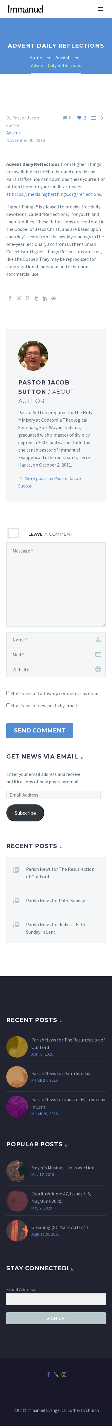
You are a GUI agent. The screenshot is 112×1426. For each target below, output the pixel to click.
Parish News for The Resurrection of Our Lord (60, 872)
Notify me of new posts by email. (44, 706)
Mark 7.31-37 (72, 1227)
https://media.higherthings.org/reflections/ (57, 194)
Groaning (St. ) (59, 1227)
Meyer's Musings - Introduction (62, 1168)
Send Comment (40, 730)
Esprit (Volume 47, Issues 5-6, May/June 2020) (61, 1197)
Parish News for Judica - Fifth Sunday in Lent (68, 1103)
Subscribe (25, 812)
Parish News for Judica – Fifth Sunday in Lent (55, 928)
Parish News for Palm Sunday (55, 900)
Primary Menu (100, 9)
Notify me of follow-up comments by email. (56, 693)
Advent (13, 133)
